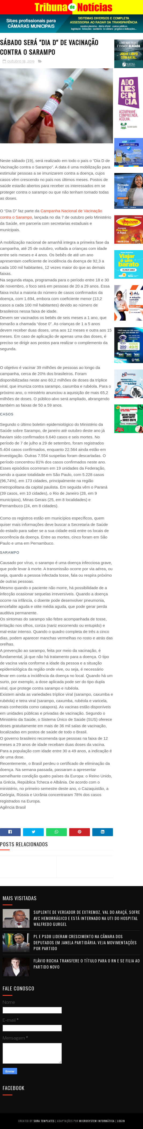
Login (121, 1121)
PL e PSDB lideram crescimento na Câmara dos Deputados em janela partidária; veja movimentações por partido (85, 942)
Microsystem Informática (97, 1121)
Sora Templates (44, 1121)
